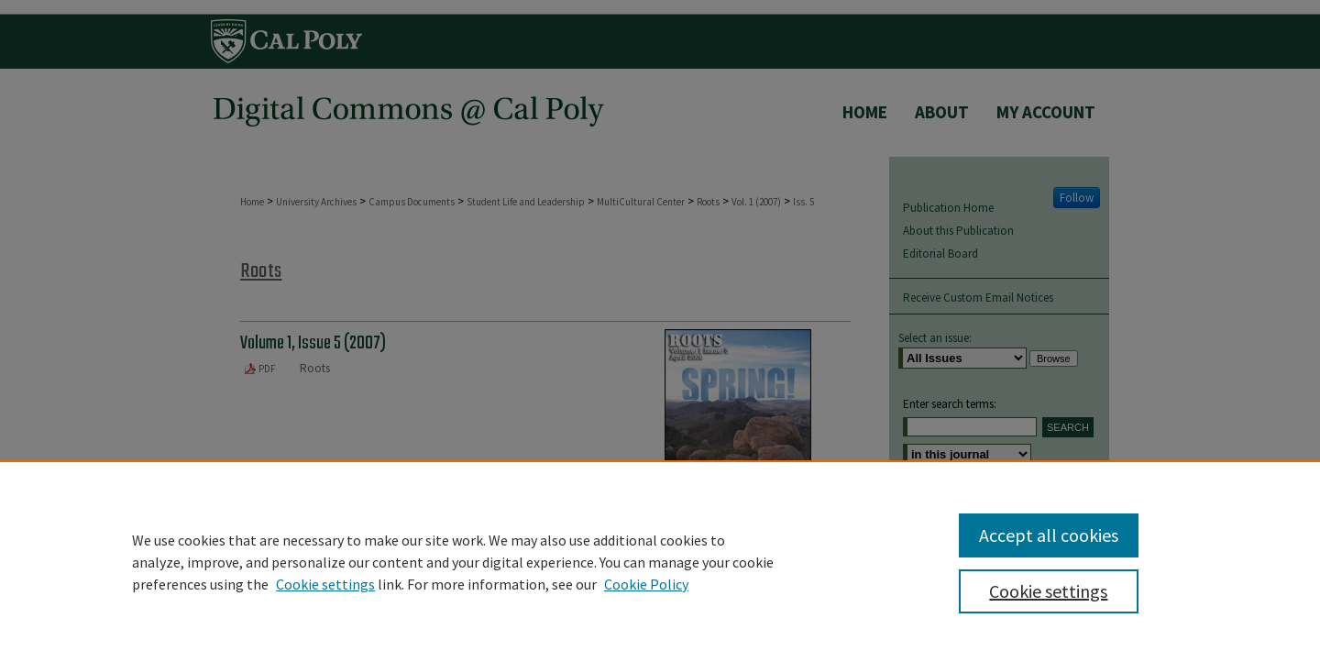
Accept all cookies (1048, 535)
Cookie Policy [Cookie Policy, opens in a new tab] (646, 584)
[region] (660, 561)
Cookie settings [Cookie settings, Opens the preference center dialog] (1048, 590)
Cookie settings (325, 584)
